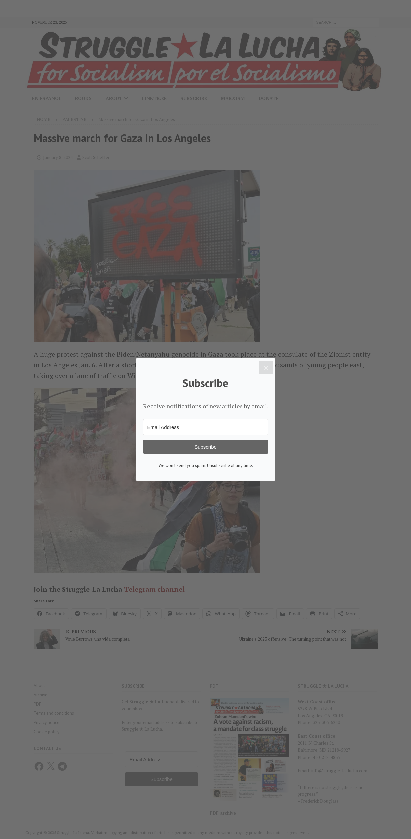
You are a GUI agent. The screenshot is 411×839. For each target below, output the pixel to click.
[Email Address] (205, 427)
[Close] (266, 367)
